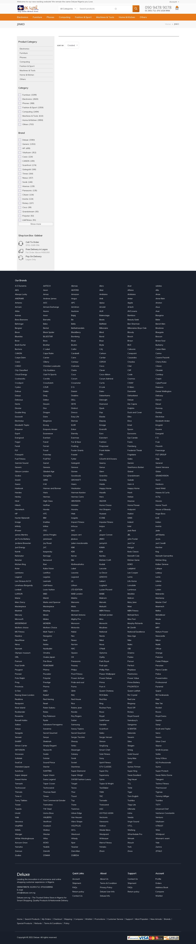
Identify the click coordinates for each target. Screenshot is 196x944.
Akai (101, 290)
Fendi (17, 446)
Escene (159, 429)
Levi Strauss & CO (23, 581)
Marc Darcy (20, 602)
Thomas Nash (49, 792)
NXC (73, 648)
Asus (158, 307)
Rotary (131, 712)
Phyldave (132, 669)
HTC (45, 513)
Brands (167, 919)
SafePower (104, 720)
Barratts (46, 319)
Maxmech (160, 606)
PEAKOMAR (48, 665)
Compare (159, 891)
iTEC (45, 530)
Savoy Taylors (77, 729)
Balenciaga (104, 315)
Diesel (158, 404)
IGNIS (130, 518)
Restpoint (19, 703)
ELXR (73, 425)
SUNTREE (47, 771)
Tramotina (48, 804)
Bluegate (160, 332)
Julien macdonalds (79, 543)
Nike (129, 640)
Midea (46, 619)
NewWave (19, 640)
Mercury (18, 615)
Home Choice (105, 505)
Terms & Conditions (53, 923)
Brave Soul (160, 340)
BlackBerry (76, 332)
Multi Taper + (49, 632)
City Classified (21, 370)
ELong (46, 425)
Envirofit (103, 429)
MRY (158, 627)
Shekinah (47, 741)
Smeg (130, 750)
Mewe (45, 615)
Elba (129, 416)
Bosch (130, 336)
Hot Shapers (105, 509)
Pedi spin (103, 665)
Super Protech (162, 771)
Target (74, 783)
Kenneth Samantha (164, 556)
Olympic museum (22, 653)
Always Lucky (21, 294)
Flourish (159, 446)
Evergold (159, 433)
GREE (45, 480)
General (159, 463)
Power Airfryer (77, 678)
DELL (73, 400)
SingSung (103, 745)
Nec (73, 636)
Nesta (102, 636)
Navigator (47, 636)
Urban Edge (76, 813)
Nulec (130, 644)
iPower (18, 530)
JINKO (101, 539)
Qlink (73, 691)
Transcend (104, 804)
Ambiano (103, 294)
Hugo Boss (160, 513)
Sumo (158, 766)
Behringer (19, 324)
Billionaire (103, 328)
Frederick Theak (135, 450)
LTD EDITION (76, 589)
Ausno (46, 311)
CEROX (102, 362)
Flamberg (132, 446)
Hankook (19, 488)
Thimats (18, 792)
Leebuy (159, 572)
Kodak (102, 564)
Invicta (158, 526)
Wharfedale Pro (135, 834)
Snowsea (19, 754)
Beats (102, 319)
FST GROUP (161, 454)
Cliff (129, 370)
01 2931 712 (150, 10)
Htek (73, 513)
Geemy (102, 463)
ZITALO (159, 851)
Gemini (131, 463)
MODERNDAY (21, 623)
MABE (102, 594)
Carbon (102, 353)
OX (72, 657)
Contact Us (77, 896)
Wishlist (159, 896)
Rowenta (19, 716)
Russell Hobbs (21, 720)
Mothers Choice (50, 627)
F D (157, 437)
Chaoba (131, 362)
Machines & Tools (105, 17)
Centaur (74, 362)
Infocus (74, 526)
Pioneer (18, 674)
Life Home (132, 581)
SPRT (130, 762)
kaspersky (47, 551)
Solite (158, 754)
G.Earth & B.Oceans (108, 459)
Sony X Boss (161, 758)
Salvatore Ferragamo (53, 724)
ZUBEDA (75, 855)
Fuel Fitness (20, 459)
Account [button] (173, 2)
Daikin (46, 391)
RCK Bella (103, 695)
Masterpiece (20, 606)
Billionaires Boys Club (137, 328)
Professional (161, 682)
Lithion (74, 585)
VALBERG (47, 817)
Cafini (73, 349)
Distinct (74, 408)
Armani (18, 307)
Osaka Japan (49, 657)
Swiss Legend (49, 779)
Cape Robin (48, 353)
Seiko (101, 733)
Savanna (47, 729)
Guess (17, 484)
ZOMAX (46, 855)
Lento (130, 577)
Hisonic (159, 501)
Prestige (46, 682)
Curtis (102, 383)
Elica (130, 421)
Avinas (18, 315)
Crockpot (19, 383)
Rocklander (20, 712)
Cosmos (131, 378)
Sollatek (18, 758)
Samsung (75, 724)
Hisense (131, 501)
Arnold (102, 307)
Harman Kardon (78, 492)
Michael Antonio (78, 615)
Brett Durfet (20, 345)
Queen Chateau (106, 691)
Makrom (103, 598)
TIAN (101, 792)
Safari (74, 720)
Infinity (18, 526)
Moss (158, 623)
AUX (101, 311)
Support (129, 919)
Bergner (18, 328)
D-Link (102, 387)
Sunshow (19, 771)
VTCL (130, 826)
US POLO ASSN (106, 813)
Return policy (78, 891)
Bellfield (102, 324)
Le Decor (103, 572)
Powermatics (161, 678)
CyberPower (161, 383)
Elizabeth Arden (163, 421)
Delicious (19, 400)
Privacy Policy (106, 887)
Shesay (74, 741)
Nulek (158, 644)
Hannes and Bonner (52, 488)
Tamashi (19, 783)
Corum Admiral (106, 378)
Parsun (131, 661)
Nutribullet (47, 648)
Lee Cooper (133, 572)
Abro (101, 286)
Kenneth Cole (133, 556)
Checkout (57, 919)
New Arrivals (156, 919)
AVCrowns (132, 311)
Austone (75, 311)
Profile (158, 879)
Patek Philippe (162, 661)
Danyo (18, 395)
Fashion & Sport (83, 17)
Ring (101, 703)
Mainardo (160, 594)
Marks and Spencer (51, 602)
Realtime (19, 699)
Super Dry (103, 771)
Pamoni (18, 661)
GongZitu (47, 475)
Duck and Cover (135, 412)
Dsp (101, 412)
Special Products (24, 923)
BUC (129, 345)
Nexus (74, 640)
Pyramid (159, 686)
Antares (18, 303)
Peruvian (159, 665)
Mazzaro (75, 610)
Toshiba (131, 800)
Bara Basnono (21, 319)
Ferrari (46, 446)
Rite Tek (159, 703)
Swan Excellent (134, 775)
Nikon (158, 640)
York (129, 847)
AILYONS (75, 290)
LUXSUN (18, 594)
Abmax (74, 286)
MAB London (77, 594)
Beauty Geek (133, 319)
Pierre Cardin (161, 669)
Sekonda (132, 733)
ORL (17, 657)
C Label (46, 349)
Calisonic (132, 349)
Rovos (158, 712)
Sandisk (102, 724)
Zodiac (18, 855)
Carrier (46, 357)
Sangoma (132, 724)
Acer (130, 286)
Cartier (102, 357)
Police (158, 674)
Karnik (17, 551)
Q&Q (45, 691)
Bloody (131, 332)
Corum (74, 378)
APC (73, 303)
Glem (101, 471)
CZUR (45, 387)
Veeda (130, 817)
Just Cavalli (161, 543)
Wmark (131, 838)
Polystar (46, 678)
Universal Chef (162, 809)
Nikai (101, 640)
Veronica (19, 821)
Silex (130, 741)
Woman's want (162, 838)
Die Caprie (132, 404)
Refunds (38, 923)
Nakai (73, 632)
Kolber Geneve (162, 564)
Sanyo (18, 729)
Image (18, 522)
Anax (158, 294)
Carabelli (75, 353)
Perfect (131, 665)
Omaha (46, 653)
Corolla (46, 378)
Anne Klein (160, 298)
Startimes (75, 766)
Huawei (102, 513)
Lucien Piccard (105, 589)
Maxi (130, 606)
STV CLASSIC (105, 766)
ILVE (157, 518)
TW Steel (47, 809)
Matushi (102, 606)
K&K (73, 547)
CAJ (101, 349)
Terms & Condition (108, 883)
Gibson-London (22, 471)
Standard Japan (22, 766)
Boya (73, 340)
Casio (17, 362)
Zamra (159, 847)
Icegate (74, 518)
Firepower (103, 446)
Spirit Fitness (105, 762)
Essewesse (48, 433)
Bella (73, 324)
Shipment (76, 883)
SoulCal (18, 762)
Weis (158, 830)
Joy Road (47, 543)
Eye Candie (133, 437)
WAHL (18, 830)
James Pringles (49, 535)
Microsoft (19, 619)
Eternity (74, 433)
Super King (132, 771)
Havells (102, 492)
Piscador (47, 674)
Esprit (17, 433)
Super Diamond (78, 771)
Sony (101, 758)
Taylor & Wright (106, 783)
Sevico (158, 737)
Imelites (46, 522)
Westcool (75, 834)
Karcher (159, 547)
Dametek (132, 391)
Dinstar (18, 408)
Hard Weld (160, 488)
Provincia (19, 686)
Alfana (131, 290)
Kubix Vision (48, 568)
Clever (102, 370)
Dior (45, 408)
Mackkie (131, 594)
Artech (131, 307)
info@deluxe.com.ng (26, 892)
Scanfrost (103, 729)
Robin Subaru (49, 707)
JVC (45, 547)
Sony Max (132, 758)
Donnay (159, 408)
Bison (17, 332)
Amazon (75, 294)
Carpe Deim (20, 357)
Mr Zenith (132, 627)
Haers (73, 484)
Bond (101, 336)
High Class (48, 501)
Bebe (158, 319)
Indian (158, 522)
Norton (74, 644)
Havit (130, 492)
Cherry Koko (161, 362)
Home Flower (134, 505)
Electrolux (160, 416)
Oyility (102, 657)
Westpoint (104, 834)
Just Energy (20, 547)
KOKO (130, 564)
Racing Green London (24, 695)
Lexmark (47, 581)
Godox (18, 475)
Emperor (19, 429)
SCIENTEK (132, 729)
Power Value (133, 678)
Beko (45, 324)
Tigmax (159, 792)
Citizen (159, 366)
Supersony (104, 775)
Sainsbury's (133, 720)
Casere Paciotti (162, 357)
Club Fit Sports (49, 374)
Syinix (101, 779)
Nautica (18, 636)
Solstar (46, 758)
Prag (17, 682)
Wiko (45, 838)
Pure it (102, 686)
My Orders (46, 919)
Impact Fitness (77, 522)
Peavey (74, 665)
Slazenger (75, 750)
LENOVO (103, 577)
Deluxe (131, 400)
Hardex (18, 492)
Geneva (74, 467)
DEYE (73, 404)
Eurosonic (132, 433)
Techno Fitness (162, 783)
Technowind (48, 788)
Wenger (18, 834)
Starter (46, 766)
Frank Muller (104, 450)
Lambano (19, 572)
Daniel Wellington (163, 391)
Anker (130, 298)
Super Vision (48, 775)
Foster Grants (77, 450)
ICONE (102, 518)
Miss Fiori (132, 619)
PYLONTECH (133, 686)
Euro (101, 433)
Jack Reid (132, 530)
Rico (73, 703)
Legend (18, 577)
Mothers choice (21, 627)
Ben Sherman (134, 324)
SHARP (18, 741)
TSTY (158, 804)
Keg (157, 551)
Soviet (74, 762)
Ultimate (131, 809)
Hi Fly (158, 497)
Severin (131, 737)
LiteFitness (48, 585)
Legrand (75, 577)
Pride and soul (77, 682)
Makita (74, 598)
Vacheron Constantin (165, 813)
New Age (132, 636)
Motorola (75, 627)
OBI (129, 648)
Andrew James (49, 298)
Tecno (74, 788)
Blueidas (19, 336)
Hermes (46, 497)
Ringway (131, 703)
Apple (130, 303)
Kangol (131, 547)
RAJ (72, 695)
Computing (64, 17)
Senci (158, 733)
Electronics (22, 17)
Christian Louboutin (51, 366)
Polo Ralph (20, 678)
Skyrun (159, 745)
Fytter (73, 459)
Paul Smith (20, 665)
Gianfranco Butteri (136, 467)
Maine (17, 598)
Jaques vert (76, 535)
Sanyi (158, 724)
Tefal (130, 788)
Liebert (102, 581)
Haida (102, 484)
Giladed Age (48, 471)
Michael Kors (133, 615)
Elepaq (102, 421)
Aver (158, 311)
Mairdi (46, 598)
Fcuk (158, 442)
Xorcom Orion (21, 842)
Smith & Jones (162, 750)
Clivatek (159, 370)
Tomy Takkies (21, 800)
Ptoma (46, 686)
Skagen (131, 745)
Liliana (158, 581)
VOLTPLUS (76, 826)
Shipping (68, 919)
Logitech (103, 585)
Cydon (18, 387)
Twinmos (75, 809)
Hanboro (159, 484)
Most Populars (141, 919)
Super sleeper (21, 775)
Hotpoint (131, 509)
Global (130, 471)
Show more (35, 224)
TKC (101, 796)
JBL (129, 535)
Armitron (75, 307)
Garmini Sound (21, 463)
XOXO (46, 842)
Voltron (102, 826)
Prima (102, 682)
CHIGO (18, 366)
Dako (101, 391)
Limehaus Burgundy (24, 585)
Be (72, 319)
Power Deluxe (105, 678)
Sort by (60, 45)
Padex (130, 657)
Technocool (20, 788)
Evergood (19, 437)
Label (73, 568)
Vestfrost (47, 821)
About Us (104, 879)
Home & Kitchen (127, 17)
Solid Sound (133, 754)
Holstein (74, 505)
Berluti (46, 328)
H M (45, 484)
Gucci (158, 480)
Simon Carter (21, 745)
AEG (17, 290)
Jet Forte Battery (22, 539)
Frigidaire (132, 454)
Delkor (46, 400)
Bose (17, 340)
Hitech (18, 505)
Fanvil (45, 442)
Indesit (130, 522)
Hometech (19, 509)
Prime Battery (134, 682)
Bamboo (131, 315)
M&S (45, 594)
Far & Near (76, 442)
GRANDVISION (162, 475)
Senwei (18, 737)
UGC (101, 809)
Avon (45, 315)
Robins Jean (76, 707)
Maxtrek (18, 610)
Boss (45, 340)
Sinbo (73, 745)
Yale (157, 842)
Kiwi (45, 564)
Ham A (131, 484)
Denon (158, 400)
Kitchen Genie (134, 560)
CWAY (130, 383)
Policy (66, 923)
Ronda (74, 712)
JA (100, 530)
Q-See (18, 691)
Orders (158, 883)
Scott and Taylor (163, 729)
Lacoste (102, 568)
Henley (18, 497)
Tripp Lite (132, 804)
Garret (46, 463)
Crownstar (76, 383)
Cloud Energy (21, 374)
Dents (17, 404)
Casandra (132, 357)
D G (72, 387)
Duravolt (19, 416)
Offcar (158, 648)
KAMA (102, 547)
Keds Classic (133, 551)
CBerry (46, 362)
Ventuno (159, 817)
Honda (46, 509)
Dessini (46, 404)
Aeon (45, 290)
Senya (46, 737)
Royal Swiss (161, 716)
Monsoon (75, 623)
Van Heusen (76, 817)
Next (45, 640)
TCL (129, 783)
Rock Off (131, 707)
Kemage (47, 556)
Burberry (159, 345)
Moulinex (103, 627)
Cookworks (20, 378)
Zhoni (101, 851)
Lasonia (74, 572)
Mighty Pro (76, 619)
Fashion (102, 442)
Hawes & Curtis (163, 492)
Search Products (32, 919)
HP (16, 513)
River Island (20, 707)
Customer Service (115, 919)
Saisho (159, 720)
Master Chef (161, 602)
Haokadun (76, 488)
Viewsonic (103, 821)
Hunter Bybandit (22, 518)
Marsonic (75, 602)
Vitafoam (160, 821)
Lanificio (46, 572)
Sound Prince (49, 762)
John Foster (133, 539)
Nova (101, 644)
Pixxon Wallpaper (107, 674)
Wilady (74, 838)
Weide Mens (104, 830)
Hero (101, 497)
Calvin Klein (161, 349)
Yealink (46, 847)
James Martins (21, 535)
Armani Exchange (51, 307)
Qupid (158, 691)
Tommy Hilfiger (162, 796)
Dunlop (159, 412)
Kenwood (47, 560)
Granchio (103, 475)
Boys (101, 340)
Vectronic (103, 817)
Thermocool (161, 788)
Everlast (46, 437)
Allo (157, 290)
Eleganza (47, 421)
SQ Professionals (163, 762)
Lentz (158, 577)
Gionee (74, 471)
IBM (44, 518)
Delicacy (159, 395)
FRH (101, 454)
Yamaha (19, 847)
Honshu (74, 509)
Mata (73, 606)
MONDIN (47, 623)
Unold (17, 813)
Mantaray (160, 598)
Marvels (102, 602)
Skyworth (47, 750)
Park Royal (104, 661)
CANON (18, 353)
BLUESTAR (48, 336)
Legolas (46, 577)
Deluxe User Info (107, 891)
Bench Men (160, 324)
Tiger (130, 792)
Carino (159, 353)
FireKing (74, 446)
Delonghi (103, 400)
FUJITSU (46, 459)
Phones (50, 17)
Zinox (130, 851)
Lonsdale (132, 585)
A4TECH (47, 286)
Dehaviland (133, 395)
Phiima (46, 669)
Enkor (73, 429)
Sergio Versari (105, 737)
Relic (158, 699)
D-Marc (131, 387)
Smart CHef (104, 750)
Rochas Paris (105, 707)
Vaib (17, 817)
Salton (18, 724)
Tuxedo (18, 809)
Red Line (131, 699)
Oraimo (131, 653)
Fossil (45, 450)
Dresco (74, 412)
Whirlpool (160, 834)
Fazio (130, 442)
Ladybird (131, 568)
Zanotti (46, 851)
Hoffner (46, 505)
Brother (46, 345)
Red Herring (48, 699)
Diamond (103, 404)
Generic (18, 467)
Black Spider (48, 332)
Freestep (47, 454)
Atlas (17, 311)
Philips (74, 669)
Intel (129, 526)
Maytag (46, 610)
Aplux (101, 303)
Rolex (45, 712)
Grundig (102, 480)
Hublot (130, 513)
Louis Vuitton (49, 589)
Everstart (103, 437)
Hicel (17, 501)
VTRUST (159, 826)
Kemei (74, 556)
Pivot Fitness (76, 674)
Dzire (45, 416)
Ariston (159, 303)
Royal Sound (133, 716)
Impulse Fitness (106, 522)
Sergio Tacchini (78, 737)
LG (72, 581)
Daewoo (159, 387)
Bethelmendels (77, 328)
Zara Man (75, 851)
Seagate (19, 733)
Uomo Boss (48, 813)
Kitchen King (161, 560)
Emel (130, 425)
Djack (101, 408)
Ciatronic (75, 366)
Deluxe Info (105, 896)
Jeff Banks (160, 535)
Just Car (131, 543)
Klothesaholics (77, 564)
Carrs (73, 357)
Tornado (103, 800)
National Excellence (136, 632)
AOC (45, 303)
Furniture (37, 17)
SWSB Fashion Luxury (81, 779)
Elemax (74, 421)
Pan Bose (47, 661)
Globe (158, 471)
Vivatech (47, 826)
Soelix (45, 754)
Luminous (132, 589)
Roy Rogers (76, 716)
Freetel (74, 454)
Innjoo (102, 526)
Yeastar (74, 847)
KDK (73, 551)
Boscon (159, 336)
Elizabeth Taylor (22, 425)
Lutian (158, 589)
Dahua (18, 391)
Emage (102, 425)
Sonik (73, 758)
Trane (73, 804)
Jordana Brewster (23, 543)
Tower (18, 804)
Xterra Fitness (105, 842)
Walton (46, 830)
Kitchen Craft (105, 560)
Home (168, 24)
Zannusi (18, 851)
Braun (130, 340)
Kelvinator (19, 556)
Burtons (18, 349)
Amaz (46, 294)
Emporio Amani (50, 429)
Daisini (74, 391)
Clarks (74, 370)
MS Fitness (19, 632)
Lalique (159, 568)
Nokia (45, 644)
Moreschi (103, 623)
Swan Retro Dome (164, 775)
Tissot (74, 796)
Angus (74, 298)
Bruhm (74, 345)
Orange (159, 653)
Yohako (102, 847)
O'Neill (102, 648)
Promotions (100, 919)
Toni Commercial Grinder (54, 800)
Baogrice (160, 315)
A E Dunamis (20, 286)
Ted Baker (103, 788)
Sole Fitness (104, 754)
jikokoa (74, 539)
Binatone (160, 328)
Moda (158, 619)
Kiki (72, 560)
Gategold (75, 463)
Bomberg (75, 336)
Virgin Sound (133, 821)
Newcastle (160, 636)
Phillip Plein (104, 669)
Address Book (161, 887)
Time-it (18, 796)
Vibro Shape (76, 821)
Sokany (74, 754)
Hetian (130, 497)
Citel (129, 366)
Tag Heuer (132, 779)
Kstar (17, 568)
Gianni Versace (162, 467)
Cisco (101, 366)
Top (73, 800)
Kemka (102, 556)
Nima (17, 644)
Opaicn (74, 653)
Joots (158, 539)
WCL (73, 830)
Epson (130, 429)
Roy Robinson (49, 716)
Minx (101, 619)
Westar (46, 834)
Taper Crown (49, 783)
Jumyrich (103, 543)
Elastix (102, 416)
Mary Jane (132, 602)
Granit (17, 480)
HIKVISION (75, 501)
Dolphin (131, 408)
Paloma (159, 657)
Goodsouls (76, 475)
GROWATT (76, 480)
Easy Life (75, 416)
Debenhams (104, 395)
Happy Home (105, 488)
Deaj (45, 395)
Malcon (131, 598)
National (103, 632)
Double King (20, 412)
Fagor (17, 442)
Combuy (159, 374)
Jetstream (47, 539)
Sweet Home (21, 779)
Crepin (158, 378)
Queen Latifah (134, 691)
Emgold (159, 425)
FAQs (74, 887)
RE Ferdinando (162, 695)
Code (130, 374)
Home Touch (161, 505)
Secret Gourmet (50, 733)
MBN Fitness (104, 610)
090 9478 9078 (158, 7)
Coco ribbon (104, 374)
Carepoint (132, 353)
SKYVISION (20, 750)
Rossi (101, 712)
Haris (45, 492)
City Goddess (49, 370)
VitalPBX (19, 826)
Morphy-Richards (135, 623)
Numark (18, 648)
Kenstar (18, 560)
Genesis (46, 467)
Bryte (101, 345)
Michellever (160, 615)
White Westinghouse (24, 838)
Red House (76, 699)
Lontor (158, 585)
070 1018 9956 (163, 10)
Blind (101, 332)
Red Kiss (103, 699)
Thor (73, 792)
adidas (159, 286)
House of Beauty (163, 509)
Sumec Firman (134, 766)
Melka (158, 610)
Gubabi (131, 480)
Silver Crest (161, 741)
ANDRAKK (19, 298)
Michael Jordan (106, 615)
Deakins (74, 395)
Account (76, 879)
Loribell (18, 589)
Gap (157, 459)
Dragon (46, 412)
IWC (73, 530)
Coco (73, 374)
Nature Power (162, 632)
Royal (101, 716)
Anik (101, 298)
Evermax (75, 437)
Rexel (45, 703)
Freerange (160, 450)
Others (143, 17)
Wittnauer (103, 838)
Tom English (133, 796)
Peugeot (19, 669)
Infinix (45, 526)
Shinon (102, 741)
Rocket (159, 707)
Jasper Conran (105, 535)
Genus (102, 467)
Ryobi (45, 720)
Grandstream (134, 475)
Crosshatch (48, 383)
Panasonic (76, 661)
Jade (158, 530)
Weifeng (131, 830)
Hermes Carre (77, 497)
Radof (46, 695)
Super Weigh (77, 775)
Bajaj (73, 315)
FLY (16, 450)
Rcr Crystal (132, 695)
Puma (73, 686)
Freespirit (19, 454)
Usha (130, 813)
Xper (73, 842)
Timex (46, 796)
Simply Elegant (49, 745)
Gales (130, 459)
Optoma (103, 653)
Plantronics (132, 674)
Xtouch (131, 842)
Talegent (159, 779)
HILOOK (102, 501)
